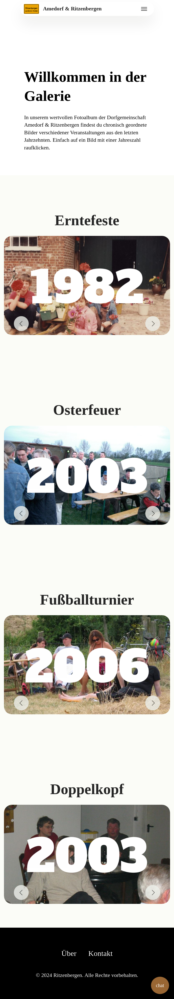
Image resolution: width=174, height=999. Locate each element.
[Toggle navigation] (144, 9)
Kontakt (100, 953)
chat (160, 985)
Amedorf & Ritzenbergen (72, 9)
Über (68, 953)
